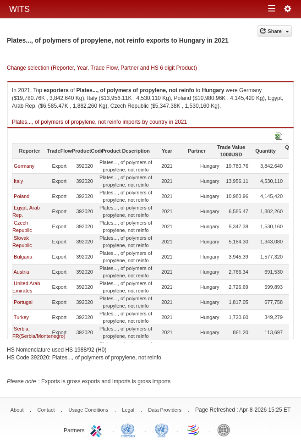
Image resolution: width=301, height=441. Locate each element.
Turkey (21, 317)
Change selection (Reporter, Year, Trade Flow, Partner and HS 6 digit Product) (102, 68)
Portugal (23, 302)
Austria (21, 272)
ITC (97, 429)
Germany (24, 166)
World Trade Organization (194, 429)
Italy (18, 181)
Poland (21, 196)
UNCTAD (129, 429)
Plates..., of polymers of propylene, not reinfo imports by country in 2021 (99, 122)
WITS (19, 9)
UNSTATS (162, 429)
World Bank (226, 429)
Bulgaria (23, 256)
